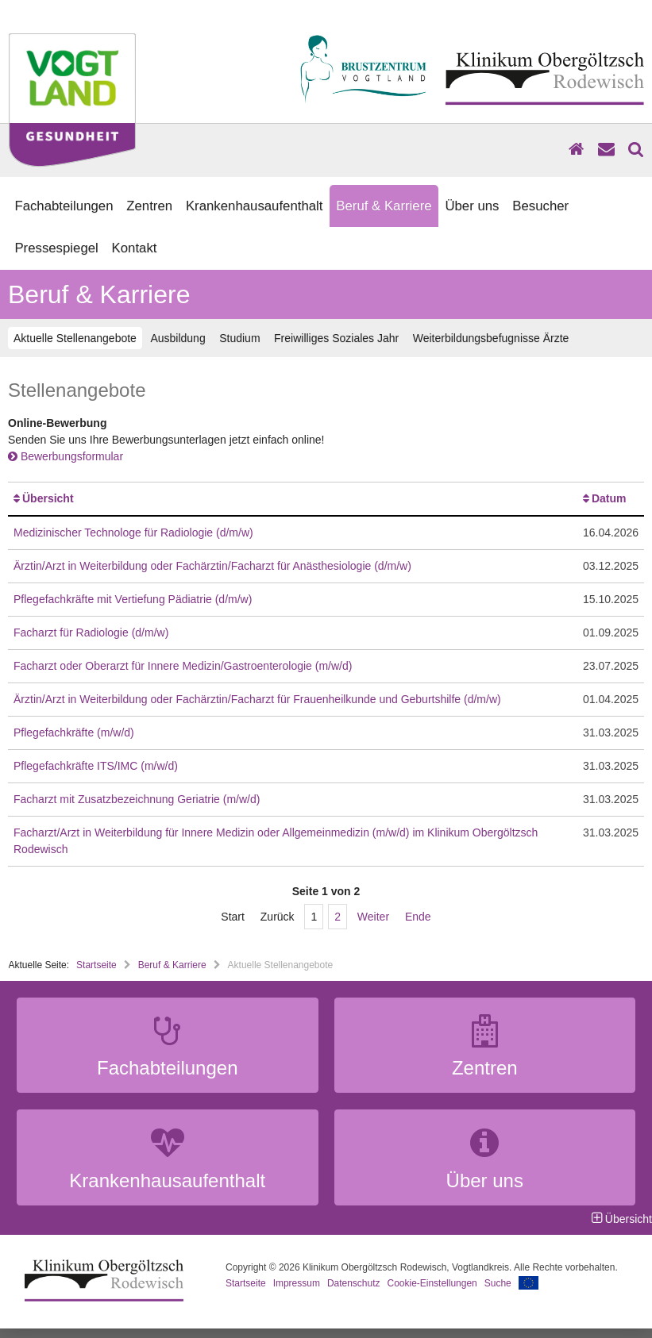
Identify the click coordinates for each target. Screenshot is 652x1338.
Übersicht (48, 498)
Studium (239, 338)
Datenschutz (353, 1283)
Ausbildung (177, 338)
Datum (609, 498)
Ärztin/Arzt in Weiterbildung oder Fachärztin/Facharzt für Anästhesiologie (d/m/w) (212, 565)
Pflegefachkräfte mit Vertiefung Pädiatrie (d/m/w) (133, 599)
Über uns (472, 205)
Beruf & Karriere (383, 205)
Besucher (540, 205)
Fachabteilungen (63, 205)
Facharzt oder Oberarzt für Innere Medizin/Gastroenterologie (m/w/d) (183, 665)
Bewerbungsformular (65, 456)
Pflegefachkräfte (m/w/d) (74, 732)
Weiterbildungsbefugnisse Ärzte (491, 338)
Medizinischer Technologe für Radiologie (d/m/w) (133, 532)
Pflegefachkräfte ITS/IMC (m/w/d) (96, 765)
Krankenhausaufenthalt (254, 205)
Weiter (373, 916)
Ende (418, 916)
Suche (497, 1283)
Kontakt (134, 248)
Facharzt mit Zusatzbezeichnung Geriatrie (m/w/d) (137, 799)
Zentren (149, 205)
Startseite (96, 965)
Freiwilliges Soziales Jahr (336, 338)
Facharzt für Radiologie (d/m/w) (91, 632)
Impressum (296, 1283)
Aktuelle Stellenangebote (75, 338)
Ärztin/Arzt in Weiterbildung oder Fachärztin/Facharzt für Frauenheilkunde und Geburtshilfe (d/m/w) (257, 699)
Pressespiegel (56, 248)
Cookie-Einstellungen (432, 1283)
